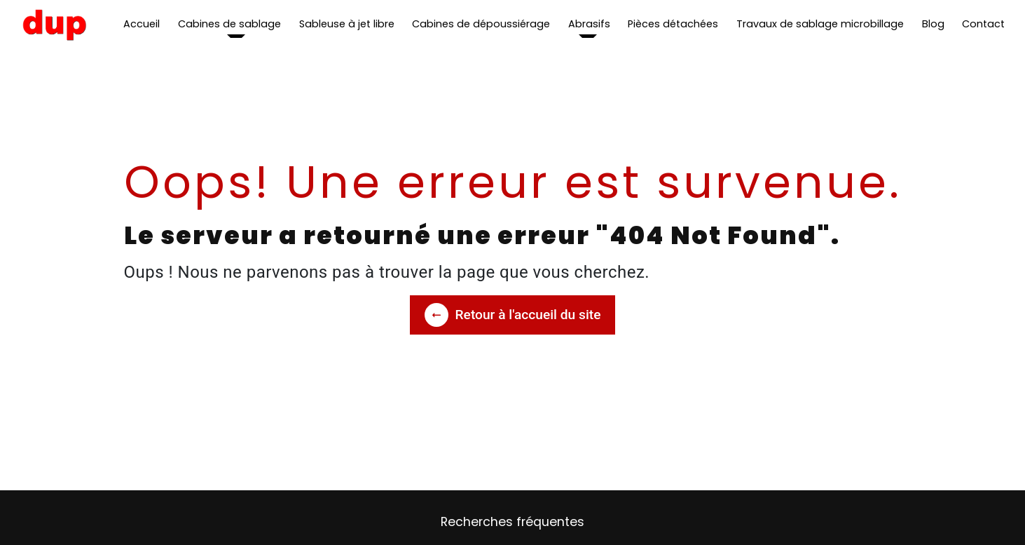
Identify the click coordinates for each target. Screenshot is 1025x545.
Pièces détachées (673, 24)
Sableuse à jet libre (346, 24)
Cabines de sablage (229, 24)
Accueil (141, 24)
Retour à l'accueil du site (513, 315)
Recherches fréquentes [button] (512, 521)
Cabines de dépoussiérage (481, 24)
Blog (933, 24)
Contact (983, 24)
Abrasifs (589, 24)
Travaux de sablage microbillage (820, 24)
